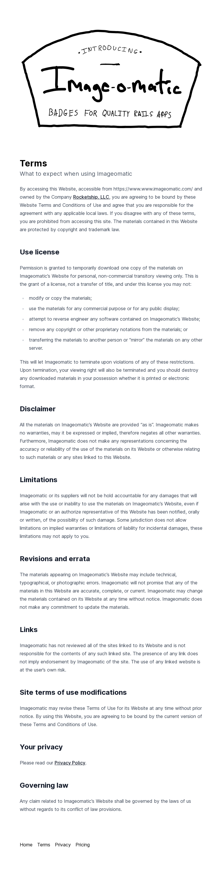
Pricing (82, 845)
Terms (43, 845)
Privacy (63, 845)
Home (26, 845)
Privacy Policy (70, 763)
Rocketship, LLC (91, 197)
